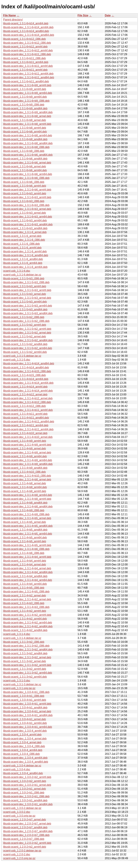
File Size (83, 15)
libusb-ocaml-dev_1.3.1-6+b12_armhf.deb (28, 50)
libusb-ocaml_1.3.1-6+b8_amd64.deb (25, 139)
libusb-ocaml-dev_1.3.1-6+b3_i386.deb (26, 205)
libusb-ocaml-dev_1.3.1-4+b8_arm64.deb (27, 495)
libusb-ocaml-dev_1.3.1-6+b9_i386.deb (26, 100)
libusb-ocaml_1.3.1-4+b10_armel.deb (25, 433)
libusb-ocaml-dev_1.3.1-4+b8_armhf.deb (27, 498)
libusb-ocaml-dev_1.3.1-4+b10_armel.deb (28, 437)
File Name (9, 15)
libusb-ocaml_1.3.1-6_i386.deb (21, 243)
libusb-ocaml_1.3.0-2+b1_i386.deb (23, 792)
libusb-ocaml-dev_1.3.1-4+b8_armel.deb (27, 479)
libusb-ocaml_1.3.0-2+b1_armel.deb (24, 788)
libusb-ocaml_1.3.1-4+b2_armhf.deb (24, 610)
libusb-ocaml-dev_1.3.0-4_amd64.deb (25, 761)
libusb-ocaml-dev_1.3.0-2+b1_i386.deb (26, 796)
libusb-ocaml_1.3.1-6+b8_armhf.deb (24, 127)
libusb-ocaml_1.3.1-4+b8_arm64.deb (25, 487)
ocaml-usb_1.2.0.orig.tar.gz (19, 858)
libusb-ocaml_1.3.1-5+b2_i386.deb (23, 317)
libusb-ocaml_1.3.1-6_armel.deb (22, 236)
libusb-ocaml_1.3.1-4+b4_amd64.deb (25, 576)
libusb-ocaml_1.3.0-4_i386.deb (21, 753)
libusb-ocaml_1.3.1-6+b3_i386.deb (23, 201)
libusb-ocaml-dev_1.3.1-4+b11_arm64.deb (28, 429)
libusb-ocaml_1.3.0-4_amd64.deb (23, 773)
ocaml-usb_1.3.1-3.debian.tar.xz (22, 684)
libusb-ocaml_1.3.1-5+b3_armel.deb (24, 294)
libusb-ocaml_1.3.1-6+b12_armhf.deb (25, 46)
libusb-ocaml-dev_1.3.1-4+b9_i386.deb (26, 514)
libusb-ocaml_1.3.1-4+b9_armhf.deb (24, 440)
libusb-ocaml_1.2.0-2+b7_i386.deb (23, 838)
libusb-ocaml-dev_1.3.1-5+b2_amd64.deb (28, 340)
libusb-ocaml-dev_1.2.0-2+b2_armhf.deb (27, 842)
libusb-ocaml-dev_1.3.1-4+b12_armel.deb (28, 398)
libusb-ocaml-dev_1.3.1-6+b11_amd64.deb (28, 77)
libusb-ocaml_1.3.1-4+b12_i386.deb (24, 406)
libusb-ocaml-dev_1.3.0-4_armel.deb (25, 738)
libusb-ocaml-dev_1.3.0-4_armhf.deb (25, 730)
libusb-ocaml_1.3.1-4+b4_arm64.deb (25, 583)
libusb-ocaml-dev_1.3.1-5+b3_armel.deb (27, 297)
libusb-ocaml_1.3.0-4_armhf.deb (22, 734)
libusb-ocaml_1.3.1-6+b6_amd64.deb (25, 158)
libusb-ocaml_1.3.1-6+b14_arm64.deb (25, 23)
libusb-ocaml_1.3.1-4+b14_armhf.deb (25, 386)
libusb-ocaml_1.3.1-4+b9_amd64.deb (25, 467)
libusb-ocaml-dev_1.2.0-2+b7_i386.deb (26, 835)
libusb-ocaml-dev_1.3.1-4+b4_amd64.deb (28, 572)
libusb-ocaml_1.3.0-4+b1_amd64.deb (25, 707)
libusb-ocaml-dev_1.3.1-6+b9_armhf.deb (27, 85)
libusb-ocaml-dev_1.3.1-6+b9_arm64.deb (27, 93)
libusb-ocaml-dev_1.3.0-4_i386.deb (24, 746)
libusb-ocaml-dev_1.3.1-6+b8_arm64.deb (27, 135)
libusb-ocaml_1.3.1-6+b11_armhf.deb (25, 69)
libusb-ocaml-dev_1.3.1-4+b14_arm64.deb (28, 382)
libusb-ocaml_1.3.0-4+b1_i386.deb (23, 695)
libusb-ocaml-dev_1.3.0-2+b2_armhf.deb (27, 777)
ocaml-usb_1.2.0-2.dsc (16, 854)
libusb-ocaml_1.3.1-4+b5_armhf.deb (24, 541)
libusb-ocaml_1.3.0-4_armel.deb (22, 742)
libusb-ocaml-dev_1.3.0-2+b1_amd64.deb (28, 804)
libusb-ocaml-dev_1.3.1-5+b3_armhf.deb (27, 290)
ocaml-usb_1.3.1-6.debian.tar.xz (22, 274)
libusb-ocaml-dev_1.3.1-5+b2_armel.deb (27, 332)
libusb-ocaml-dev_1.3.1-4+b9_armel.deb (27, 452)
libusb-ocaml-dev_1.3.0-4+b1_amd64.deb (28, 715)
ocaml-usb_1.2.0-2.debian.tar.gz (22, 850)
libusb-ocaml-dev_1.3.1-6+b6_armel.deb (27, 162)
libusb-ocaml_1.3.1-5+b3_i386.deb (23, 278)
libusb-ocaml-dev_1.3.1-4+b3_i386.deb (26, 607)
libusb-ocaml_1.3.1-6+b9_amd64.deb (25, 108)
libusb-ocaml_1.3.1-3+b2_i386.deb (23, 641)
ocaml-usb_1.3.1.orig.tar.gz (19, 688)
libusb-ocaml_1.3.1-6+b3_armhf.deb (24, 193)
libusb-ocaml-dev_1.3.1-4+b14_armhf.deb (28, 390)
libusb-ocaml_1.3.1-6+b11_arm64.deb (25, 62)
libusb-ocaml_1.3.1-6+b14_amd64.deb (26, 31)
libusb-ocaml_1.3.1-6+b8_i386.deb (23, 151)
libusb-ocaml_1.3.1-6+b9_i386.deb (23, 104)
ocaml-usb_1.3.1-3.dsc (16, 680)
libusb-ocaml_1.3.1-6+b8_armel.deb (24, 120)
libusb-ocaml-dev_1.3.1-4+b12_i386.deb (27, 402)
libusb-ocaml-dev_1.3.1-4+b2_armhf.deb (27, 614)
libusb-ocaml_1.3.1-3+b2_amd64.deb (25, 653)
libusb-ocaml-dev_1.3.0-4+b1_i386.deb (26, 692)
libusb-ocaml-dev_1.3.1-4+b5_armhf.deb (27, 545)
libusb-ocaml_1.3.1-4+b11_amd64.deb (26, 417)
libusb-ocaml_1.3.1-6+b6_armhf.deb (24, 185)
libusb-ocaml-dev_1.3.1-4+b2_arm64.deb (27, 622)
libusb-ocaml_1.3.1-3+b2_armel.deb (24, 661)
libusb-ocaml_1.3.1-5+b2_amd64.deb (25, 344)
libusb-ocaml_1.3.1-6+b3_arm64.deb (25, 220)
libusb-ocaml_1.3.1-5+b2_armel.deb (24, 336)
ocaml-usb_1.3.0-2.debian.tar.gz (22, 808)
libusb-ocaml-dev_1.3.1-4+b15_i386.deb (27, 371)
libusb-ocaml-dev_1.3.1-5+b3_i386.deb (26, 282)
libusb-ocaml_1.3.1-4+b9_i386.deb (23, 510)
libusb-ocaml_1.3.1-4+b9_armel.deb (24, 448)
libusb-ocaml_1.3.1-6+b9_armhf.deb (24, 89)
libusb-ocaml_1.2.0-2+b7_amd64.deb (25, 827)
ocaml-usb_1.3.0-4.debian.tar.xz (22, 765)
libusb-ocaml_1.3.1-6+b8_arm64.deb (25, 131)
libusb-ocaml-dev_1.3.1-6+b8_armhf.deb (27, 124)
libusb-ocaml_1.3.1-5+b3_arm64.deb (25, 301)
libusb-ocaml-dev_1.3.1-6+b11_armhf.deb (28, 66)
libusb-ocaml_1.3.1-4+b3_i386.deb (23, 603)
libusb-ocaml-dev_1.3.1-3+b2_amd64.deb (28, 649)
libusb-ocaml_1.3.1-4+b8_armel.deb (24, 483)
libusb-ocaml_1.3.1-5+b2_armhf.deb (24, 324)
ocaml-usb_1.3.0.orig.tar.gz (19, 815)
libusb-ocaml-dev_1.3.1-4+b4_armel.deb (27, 568)
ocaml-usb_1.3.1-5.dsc (16, 359)
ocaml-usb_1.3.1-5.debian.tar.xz (22, 355)
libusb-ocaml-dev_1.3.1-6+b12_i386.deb (27, 42)
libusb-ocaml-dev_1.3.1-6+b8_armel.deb (27, 116)
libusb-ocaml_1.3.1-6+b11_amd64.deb (26, 81)
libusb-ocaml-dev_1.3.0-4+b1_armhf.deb (27, 703)
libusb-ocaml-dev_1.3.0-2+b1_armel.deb (27, 784)
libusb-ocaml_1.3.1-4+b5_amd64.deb (25, 529)
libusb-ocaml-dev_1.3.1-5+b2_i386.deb (26, 321)
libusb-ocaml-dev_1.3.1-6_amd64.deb (25, 255)
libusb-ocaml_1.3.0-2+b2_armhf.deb (24, 781)
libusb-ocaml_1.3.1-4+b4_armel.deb (24, 564)
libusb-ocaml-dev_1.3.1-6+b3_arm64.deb (27, 216)
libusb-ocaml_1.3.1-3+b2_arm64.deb (25, 676)
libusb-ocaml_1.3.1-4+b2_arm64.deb (25, 618)
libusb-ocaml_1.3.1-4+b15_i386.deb (24, 375)
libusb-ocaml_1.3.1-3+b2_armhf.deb (24, 668)
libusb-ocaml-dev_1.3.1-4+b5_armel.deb (27, 518)
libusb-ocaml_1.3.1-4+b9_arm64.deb (25, 456)
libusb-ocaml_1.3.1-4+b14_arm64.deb (25, 379)
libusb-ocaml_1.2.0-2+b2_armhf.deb (24, 846)
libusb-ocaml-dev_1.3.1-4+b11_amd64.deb (28, 421)
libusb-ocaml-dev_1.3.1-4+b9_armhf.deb (27, 444)
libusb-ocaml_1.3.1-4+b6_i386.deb (23, 553)
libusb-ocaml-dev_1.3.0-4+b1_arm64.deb (27, 726)
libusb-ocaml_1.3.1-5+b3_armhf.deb (24, 286)
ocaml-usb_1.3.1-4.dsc (16, 634)
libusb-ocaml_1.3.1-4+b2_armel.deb (24, 595)
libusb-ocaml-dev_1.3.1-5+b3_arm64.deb (27, 305)
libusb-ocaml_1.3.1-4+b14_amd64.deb (26, 367)
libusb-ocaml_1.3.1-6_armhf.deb (22, 247)
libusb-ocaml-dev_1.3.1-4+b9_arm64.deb (27, 460)
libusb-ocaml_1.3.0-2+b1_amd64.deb (25, 800)
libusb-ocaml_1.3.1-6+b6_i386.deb (23, 182)
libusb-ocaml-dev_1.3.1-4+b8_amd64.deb (28, 506)
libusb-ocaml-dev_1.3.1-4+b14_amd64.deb (28, 363)
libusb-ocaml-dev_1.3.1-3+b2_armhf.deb (27, 665)
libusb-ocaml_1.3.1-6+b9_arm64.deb (25, 96)
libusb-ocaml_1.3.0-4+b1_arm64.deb (25, 723)
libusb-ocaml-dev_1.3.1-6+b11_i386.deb (27, 54)
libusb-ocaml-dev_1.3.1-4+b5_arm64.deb (27, 533)
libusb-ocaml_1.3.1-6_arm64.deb (22, 263)
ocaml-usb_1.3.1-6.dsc (16, 270)
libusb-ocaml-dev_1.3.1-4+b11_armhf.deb (28, 410)
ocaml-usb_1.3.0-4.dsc (16, 769)
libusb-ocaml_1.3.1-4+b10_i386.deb (24, 471)
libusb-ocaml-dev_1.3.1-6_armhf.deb (25, 251)
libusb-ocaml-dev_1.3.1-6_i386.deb (24, 239)
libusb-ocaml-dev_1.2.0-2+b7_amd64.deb (28, 831)
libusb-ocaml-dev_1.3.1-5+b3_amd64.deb (28, 313)
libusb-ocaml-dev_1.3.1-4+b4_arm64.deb (27, 580)
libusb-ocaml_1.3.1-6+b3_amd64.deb (25, 228)
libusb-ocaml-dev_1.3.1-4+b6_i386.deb (26, 549)
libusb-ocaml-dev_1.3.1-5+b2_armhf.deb (27, 328)
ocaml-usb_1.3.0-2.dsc (16, 811)
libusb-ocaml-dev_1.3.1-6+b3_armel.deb (27, 209)
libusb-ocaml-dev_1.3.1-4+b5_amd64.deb (28, 525)
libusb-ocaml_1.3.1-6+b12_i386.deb (24, 39)
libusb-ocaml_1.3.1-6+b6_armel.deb (24, 166)
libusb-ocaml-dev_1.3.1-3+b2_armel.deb (27, 657)
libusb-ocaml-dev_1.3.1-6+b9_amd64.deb (28, 112)
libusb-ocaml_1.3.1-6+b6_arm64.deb (25, 170)
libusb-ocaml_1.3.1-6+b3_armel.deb (24, 212)
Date (108, 15)
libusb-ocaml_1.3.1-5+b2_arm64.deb (25, 352)
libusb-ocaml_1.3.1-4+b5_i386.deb (23, 587)
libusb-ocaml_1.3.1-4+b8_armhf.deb (24, 491)
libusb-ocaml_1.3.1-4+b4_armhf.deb (24, 560)
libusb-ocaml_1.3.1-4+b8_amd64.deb (25, 502)
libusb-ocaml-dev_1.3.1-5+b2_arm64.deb (27, 348)
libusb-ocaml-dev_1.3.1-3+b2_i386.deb (26, 645)
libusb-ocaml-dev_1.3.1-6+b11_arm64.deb (28, 73)
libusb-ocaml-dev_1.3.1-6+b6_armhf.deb (27, 189)
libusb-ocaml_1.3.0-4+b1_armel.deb (24, 719)
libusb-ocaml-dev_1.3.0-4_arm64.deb (25, 757)
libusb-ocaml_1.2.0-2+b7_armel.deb (24, 819)
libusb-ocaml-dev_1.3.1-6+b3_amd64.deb (28, 224)
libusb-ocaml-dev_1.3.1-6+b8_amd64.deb (28, 143)
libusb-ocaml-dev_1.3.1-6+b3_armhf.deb (27, 197)
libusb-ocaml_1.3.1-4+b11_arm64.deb (25, 425)
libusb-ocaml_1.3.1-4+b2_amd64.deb (25, 630)
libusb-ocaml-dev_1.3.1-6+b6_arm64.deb (27, 174)
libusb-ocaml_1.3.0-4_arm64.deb (22, 750)
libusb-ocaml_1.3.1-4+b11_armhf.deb (25, 413)
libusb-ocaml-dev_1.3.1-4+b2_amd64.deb (28, 626)
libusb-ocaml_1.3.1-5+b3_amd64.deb (25, 309)
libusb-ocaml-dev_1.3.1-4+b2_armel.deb (27, 599)
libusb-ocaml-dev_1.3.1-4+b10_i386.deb (27, 475)
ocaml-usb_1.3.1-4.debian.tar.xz (22, 638)
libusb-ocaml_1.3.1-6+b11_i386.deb (24, 58)
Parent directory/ (13, 19)
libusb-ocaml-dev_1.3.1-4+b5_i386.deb (26, 591)
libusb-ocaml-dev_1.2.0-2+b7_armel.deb (27, 823)
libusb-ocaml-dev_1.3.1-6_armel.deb (25, 232)
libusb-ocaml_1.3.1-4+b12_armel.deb (25, 394)
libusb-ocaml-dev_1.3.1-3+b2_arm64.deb (27, 672)
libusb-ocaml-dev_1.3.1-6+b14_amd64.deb (28, 35)
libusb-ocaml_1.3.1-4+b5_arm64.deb (25, 537)
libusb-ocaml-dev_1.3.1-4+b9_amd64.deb (28, 464)
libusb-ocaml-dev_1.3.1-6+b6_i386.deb (26, 178)
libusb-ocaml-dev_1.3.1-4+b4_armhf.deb (27, 556)
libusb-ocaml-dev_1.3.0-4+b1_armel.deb (27, 711)
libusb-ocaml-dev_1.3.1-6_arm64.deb (25, 267)
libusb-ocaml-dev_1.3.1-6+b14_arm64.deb (28, 27)
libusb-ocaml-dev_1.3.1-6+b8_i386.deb (26, 147)
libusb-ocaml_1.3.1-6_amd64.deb (23, 259)
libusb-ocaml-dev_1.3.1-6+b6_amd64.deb (28, 154)
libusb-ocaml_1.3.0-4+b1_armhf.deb (24, 699)
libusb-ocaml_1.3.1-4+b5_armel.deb (24, 522)
